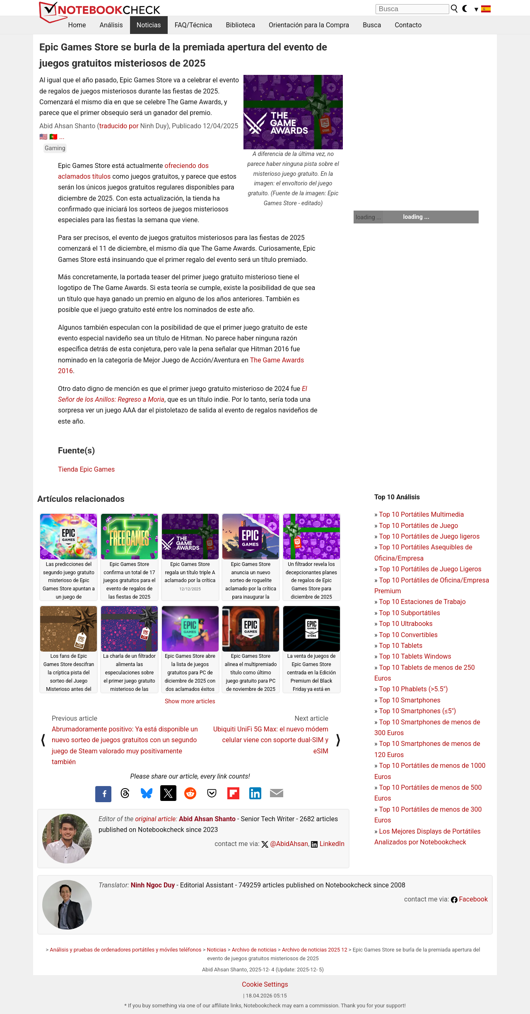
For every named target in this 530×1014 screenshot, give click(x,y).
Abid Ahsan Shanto (207, 819)
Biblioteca (240, 25)
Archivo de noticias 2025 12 (314, 950)
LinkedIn (327, 844)
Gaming (55, 148)
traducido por (119, 126)
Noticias (149, 25)
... (62, 137)
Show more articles (190, 701)
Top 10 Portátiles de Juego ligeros (429, 536)
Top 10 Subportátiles (409, 613)
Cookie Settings (265, 984)
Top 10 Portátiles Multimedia (421, 514)
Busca (372, 25)
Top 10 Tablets (400, 646)
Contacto (408, 25)
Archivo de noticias (254, 950)
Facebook (469, 899)
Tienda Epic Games (86, 469)
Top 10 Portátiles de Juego (418, 526)
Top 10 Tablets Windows (415, 656)
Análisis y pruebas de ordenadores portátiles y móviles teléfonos (125, 950)
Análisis (111, 25)
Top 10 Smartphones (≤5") (417, 711)
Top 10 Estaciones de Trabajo (422, 602)
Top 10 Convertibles (408, 635)
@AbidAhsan (284, 844)
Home (77, 25)
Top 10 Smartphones (410, 700)
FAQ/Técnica (193, 25)
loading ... (368, 217)
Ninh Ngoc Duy (153, 885)
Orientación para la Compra (309, 25)
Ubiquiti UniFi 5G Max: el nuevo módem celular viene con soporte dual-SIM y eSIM (270, 740)
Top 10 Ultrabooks (406, 624)
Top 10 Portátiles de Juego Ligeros (430, 569)
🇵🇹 (53, 137)
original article (155, 819)
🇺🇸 (43, 137)
